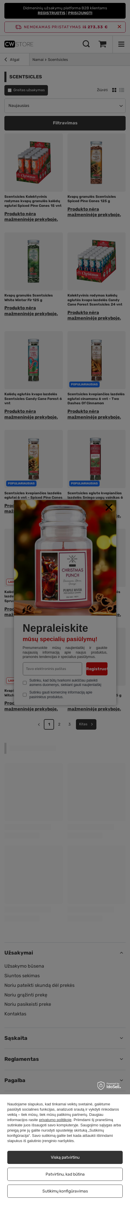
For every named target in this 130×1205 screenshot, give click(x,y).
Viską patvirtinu (65, 1157)
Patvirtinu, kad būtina (65, 1174)
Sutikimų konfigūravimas (65, 1191)
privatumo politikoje (55, 1120)
